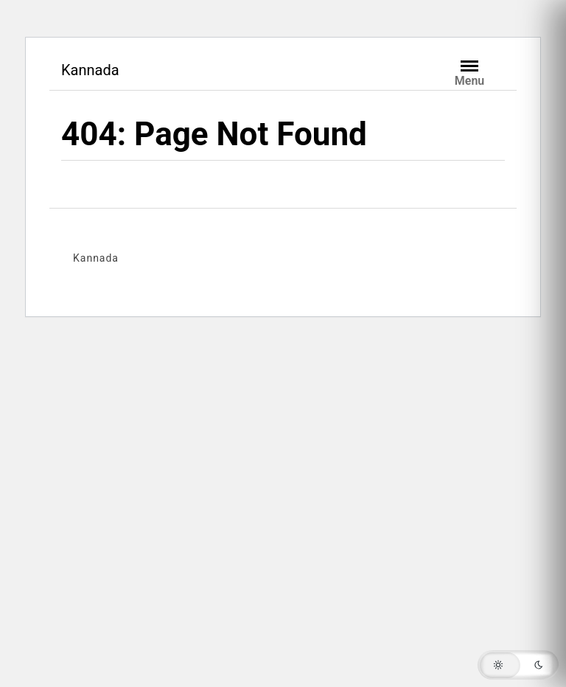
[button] (518, 665)
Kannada (90, 70)
